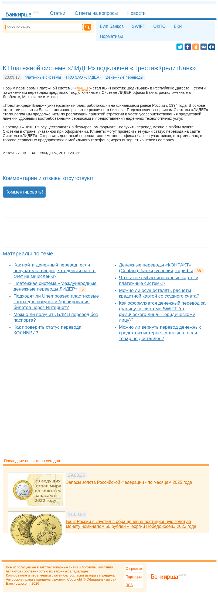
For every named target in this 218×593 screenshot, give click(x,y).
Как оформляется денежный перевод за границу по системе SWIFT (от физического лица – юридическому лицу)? (162, 311)
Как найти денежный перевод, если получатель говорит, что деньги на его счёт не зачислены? (54, 270)
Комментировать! (24, 192)
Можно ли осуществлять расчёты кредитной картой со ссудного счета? (159, 293)
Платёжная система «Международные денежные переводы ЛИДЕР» (55, 286)
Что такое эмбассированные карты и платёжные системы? (158, 280)
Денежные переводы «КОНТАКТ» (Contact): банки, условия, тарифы (156, 267)
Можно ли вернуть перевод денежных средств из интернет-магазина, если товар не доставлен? (160, 332)
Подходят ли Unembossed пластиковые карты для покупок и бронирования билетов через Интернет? (56, 301)
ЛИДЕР (83, 88)
